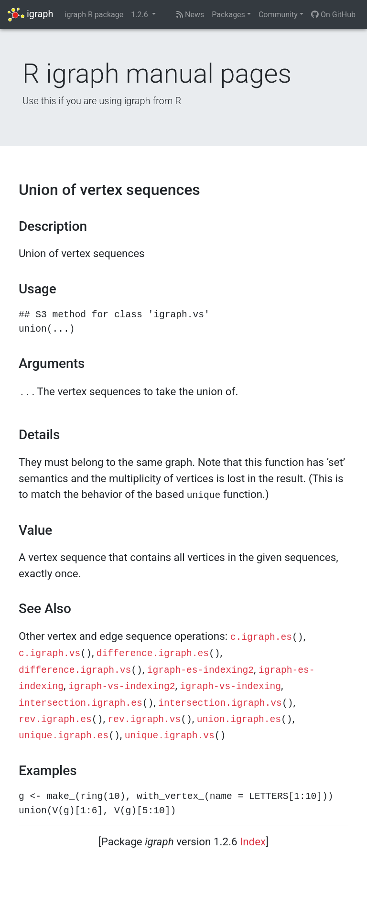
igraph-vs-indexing (230, 686)
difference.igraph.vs (75, 670)
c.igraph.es (261, 637)
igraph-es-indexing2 (200, 670)
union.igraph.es (239, 719)
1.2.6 (140, 14)
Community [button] (278, 14)
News (190, 14)
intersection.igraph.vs (220, 703)
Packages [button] (228, 14)
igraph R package (94, 14)
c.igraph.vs (49, 653)
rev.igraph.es (55, 719)
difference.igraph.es (153, 653)
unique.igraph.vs (170, 736)
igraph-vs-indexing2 (121, 686)
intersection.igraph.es (80, 703)
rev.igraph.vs (144, 719)
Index (253, 841)
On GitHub (333, 14)
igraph (31, 14)
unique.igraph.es (63, 736)
